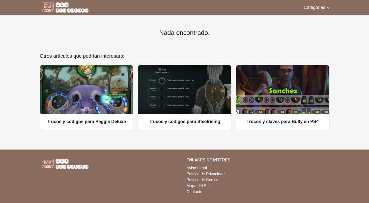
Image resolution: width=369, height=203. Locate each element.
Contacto (194, 192)
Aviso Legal (197, 168)
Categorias (314, 7)
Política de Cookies (204, 180)
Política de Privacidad (206, 174)
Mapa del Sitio (199, 186)
